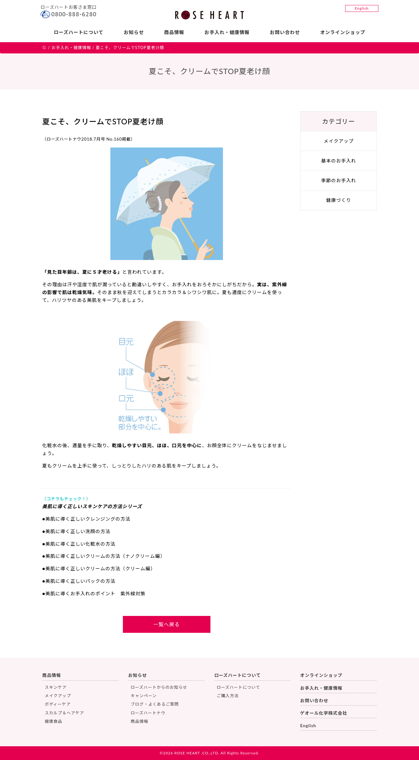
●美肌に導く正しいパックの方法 (78, 581)
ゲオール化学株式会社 (323, 713)
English (362, 8)
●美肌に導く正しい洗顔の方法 (76, 531)
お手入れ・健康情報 (227, 32)
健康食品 (53, 721)
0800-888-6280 (74, 14)
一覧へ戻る (166, 624)
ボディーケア (58, 704)
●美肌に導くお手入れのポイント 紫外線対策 (93, 593)
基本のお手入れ (338, 160)
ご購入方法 (228, 695)
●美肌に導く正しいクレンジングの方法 (86, 519)
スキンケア (56, 687)
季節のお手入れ (338, 180)
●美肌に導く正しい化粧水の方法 (78, 544)
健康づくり (338, 200)
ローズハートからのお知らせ (159, 687)
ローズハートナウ (148, 712)
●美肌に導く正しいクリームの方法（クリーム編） (98, 568)
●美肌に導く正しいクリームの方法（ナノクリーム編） (103, 556)
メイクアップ (339, 141)
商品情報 (174, 32)
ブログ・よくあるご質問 (155, 704)
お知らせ (134, 32)
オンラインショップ (342, 32)
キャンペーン (144, 695)
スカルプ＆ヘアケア (64, 712)
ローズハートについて (78, 32)
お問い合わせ (285, 32)
